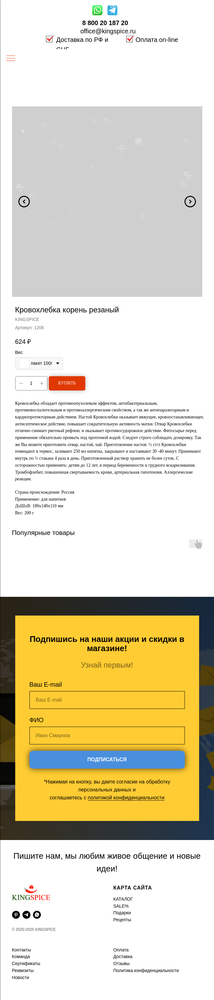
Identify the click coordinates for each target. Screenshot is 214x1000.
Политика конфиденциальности (146, 970)
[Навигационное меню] (10, 59)
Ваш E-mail (45, 684)
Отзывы (121, 963)
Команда (21, 956)
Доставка (123, 956)
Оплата (121, 949)
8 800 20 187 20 (105, 22)
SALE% (121, 906)
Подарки (122, 912)
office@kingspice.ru (108, 31)
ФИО (36, 720)
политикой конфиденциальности (126, 797)
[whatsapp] (37, 915)
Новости (20, 977)
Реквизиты (23, 970)
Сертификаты (26, 963)
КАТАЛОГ (123, 899)
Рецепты (122, 919)
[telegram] (26, 915)
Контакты (21, 949)
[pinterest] (16, 915)
